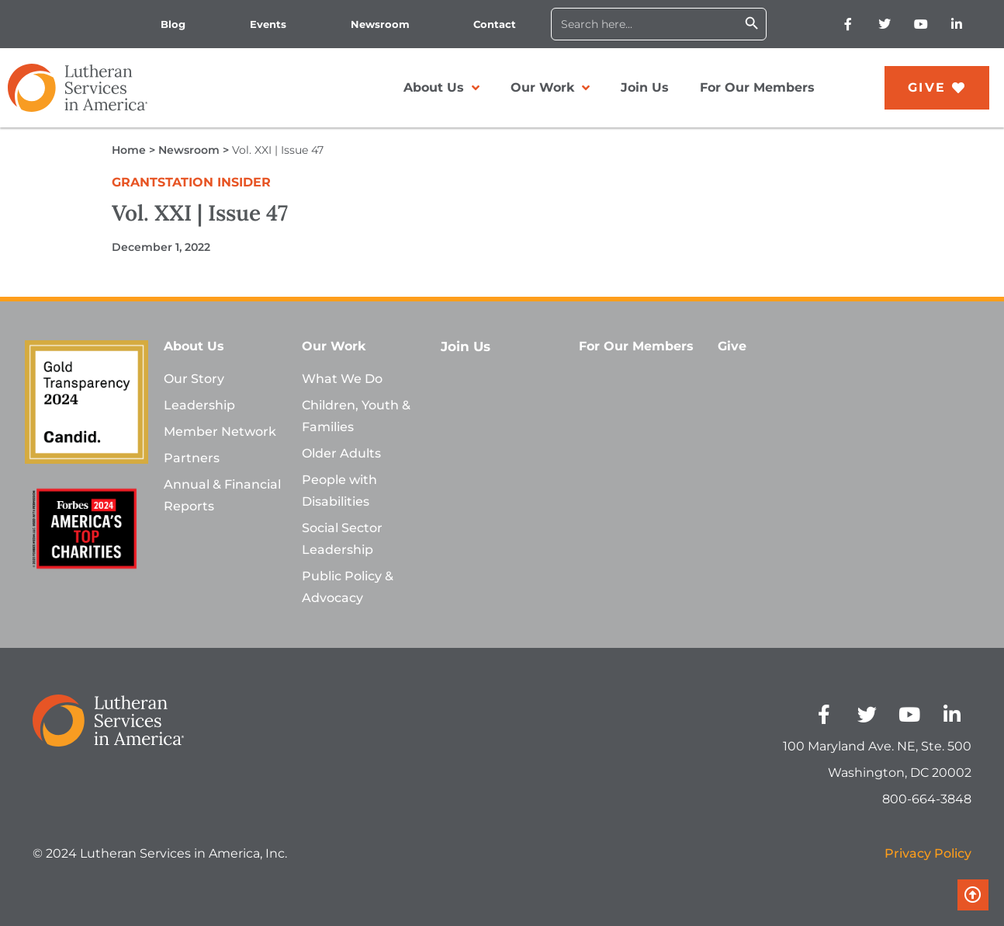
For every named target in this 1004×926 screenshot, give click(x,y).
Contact (494, 24)
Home (129, 150)
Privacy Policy (928, 853)
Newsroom (380, 24)
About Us (442, 88)
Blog (173, 24)
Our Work (550, 88)
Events (268, 24)
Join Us (645, 87)
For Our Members (757, 87)
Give (732, 346)
